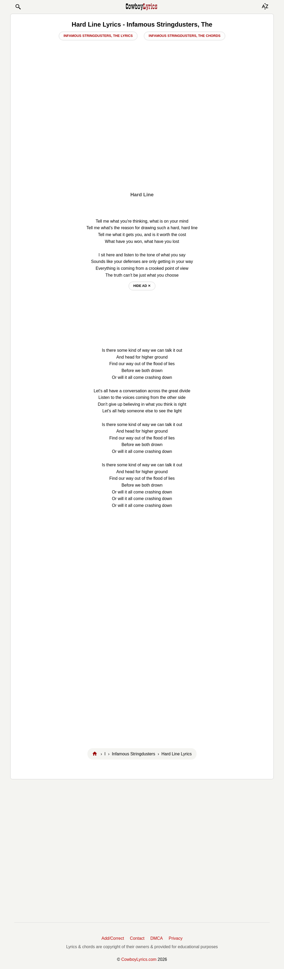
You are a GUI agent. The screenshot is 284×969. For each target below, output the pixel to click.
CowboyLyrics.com (138, 959)
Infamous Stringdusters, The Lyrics (98, 36)
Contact (137, 938)
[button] (18, 7)
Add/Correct (112, 938)
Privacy (175, 938)
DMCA (156, 938)
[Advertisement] (142, 148)
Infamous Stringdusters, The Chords (184, 36)
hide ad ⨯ (142, 286)
